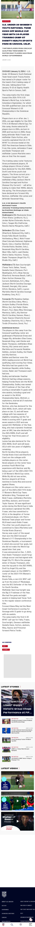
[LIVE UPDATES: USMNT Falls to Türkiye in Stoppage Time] (6, 759)
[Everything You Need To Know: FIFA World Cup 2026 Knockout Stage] (6, 721)
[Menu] (30, 924)
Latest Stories (11, 686)
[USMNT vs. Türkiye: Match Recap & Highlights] (6, 749)
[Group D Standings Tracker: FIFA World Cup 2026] (6, 740)
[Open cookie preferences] (31, 919)
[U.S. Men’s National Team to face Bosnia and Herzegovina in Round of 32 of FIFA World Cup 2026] (6, 730)
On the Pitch (6, 21)
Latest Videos (10, 768)
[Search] (12, 925)
